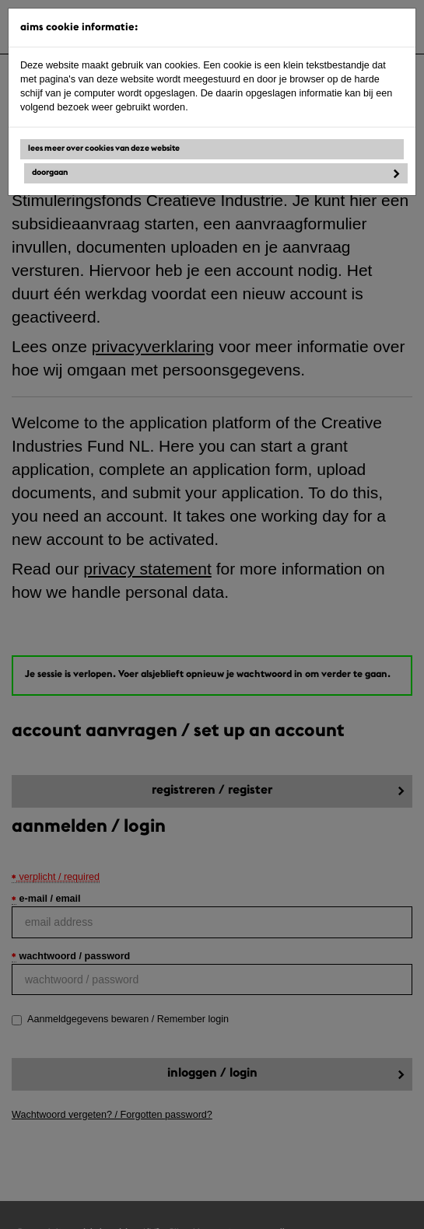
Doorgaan (50, 173)
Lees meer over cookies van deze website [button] (104, 149)
